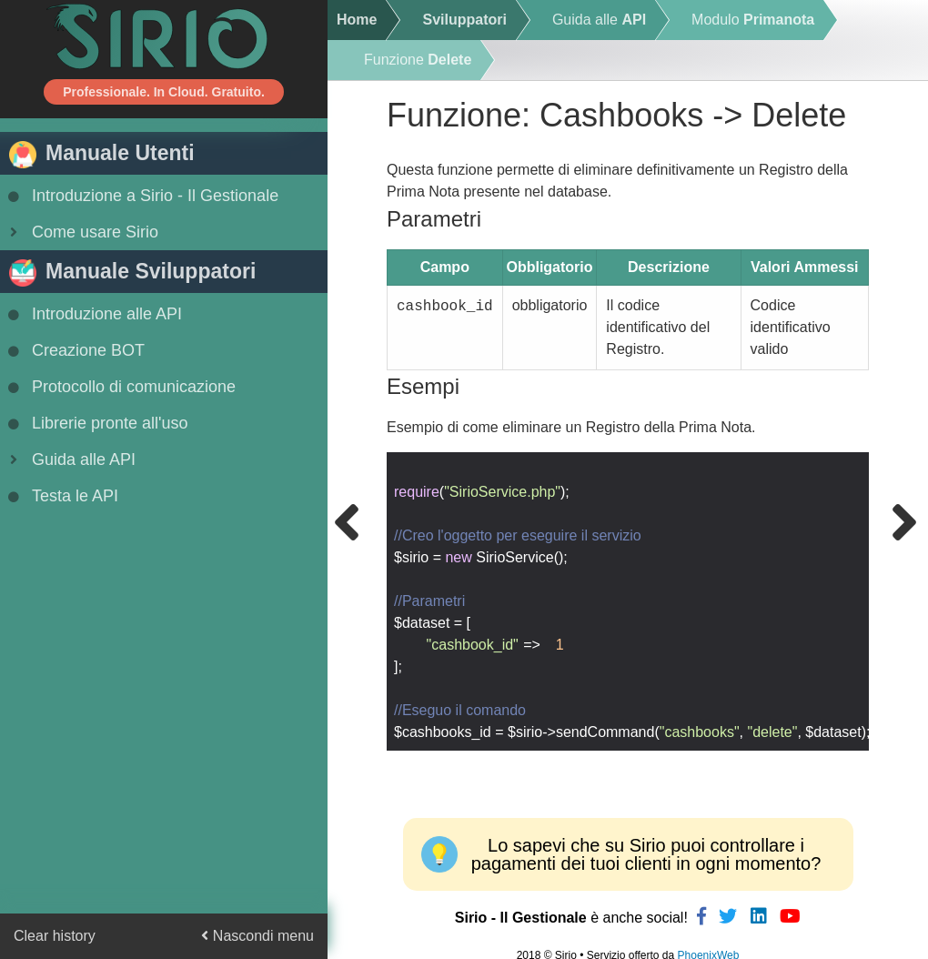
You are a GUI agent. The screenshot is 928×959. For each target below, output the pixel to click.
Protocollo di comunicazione (120, 387)
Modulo (752, 19)
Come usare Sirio (81, 232)
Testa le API (61, 496)
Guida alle (599, 19)
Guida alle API (70, 459)
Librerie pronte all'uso (96, 423)
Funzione (417, 59)
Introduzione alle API (93, 314)
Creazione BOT (75, 350)
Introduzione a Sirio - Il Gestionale (141, 196)
